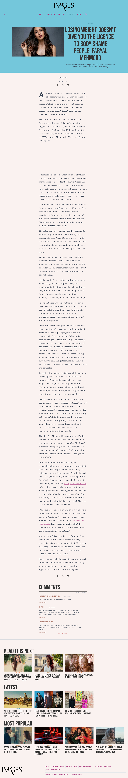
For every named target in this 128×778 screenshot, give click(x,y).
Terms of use (107, 766)
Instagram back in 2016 (75, 483)
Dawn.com (47, 774)
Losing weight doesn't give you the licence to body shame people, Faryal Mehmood (90, 44)
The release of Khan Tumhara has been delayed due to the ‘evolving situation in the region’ (78, 749)
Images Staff (63, 78)
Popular (84, 593)
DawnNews (67, 774)
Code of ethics (98, 766)
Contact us (48, 766)
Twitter (62, 766)
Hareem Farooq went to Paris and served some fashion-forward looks (48, 677)
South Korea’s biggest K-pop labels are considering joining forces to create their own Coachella (47, 751)
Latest (42, 14)
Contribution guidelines (53, 769)
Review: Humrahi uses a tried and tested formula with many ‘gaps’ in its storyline (17, 749)
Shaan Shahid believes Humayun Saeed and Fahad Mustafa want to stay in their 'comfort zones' (48, 713)
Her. (86, 14)
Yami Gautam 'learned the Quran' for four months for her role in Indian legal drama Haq (109, 749)
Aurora (61, 774)
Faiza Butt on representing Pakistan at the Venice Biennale (78, 712)
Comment (70, 14)
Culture (61, 14)
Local (79, 14)
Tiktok (75, 766)
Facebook (55, 766)
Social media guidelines (85, 766)
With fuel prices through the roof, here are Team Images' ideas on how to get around (18, 713)
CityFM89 (54, 774)
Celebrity (51, 14)
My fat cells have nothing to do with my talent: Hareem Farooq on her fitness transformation (17, 677)
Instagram (69, 766)
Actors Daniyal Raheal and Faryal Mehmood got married (79, 676)
